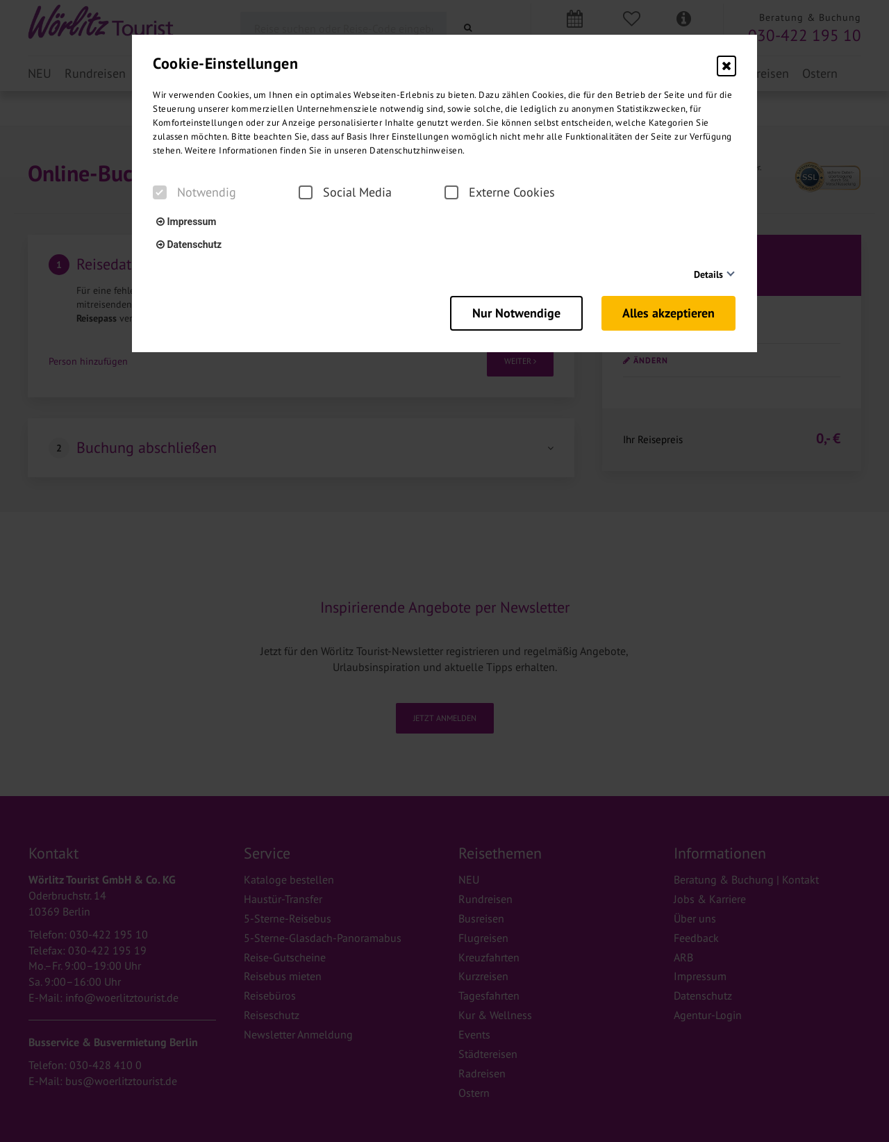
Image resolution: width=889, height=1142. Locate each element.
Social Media (345, 192)
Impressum (186, 221)
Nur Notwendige (515, 313)
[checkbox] (160, 192)
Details (708, 274)
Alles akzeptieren (669, 313)
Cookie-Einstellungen (225, 63)
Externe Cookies (499, 192)
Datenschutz (189, 244)
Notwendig (194, 192)
